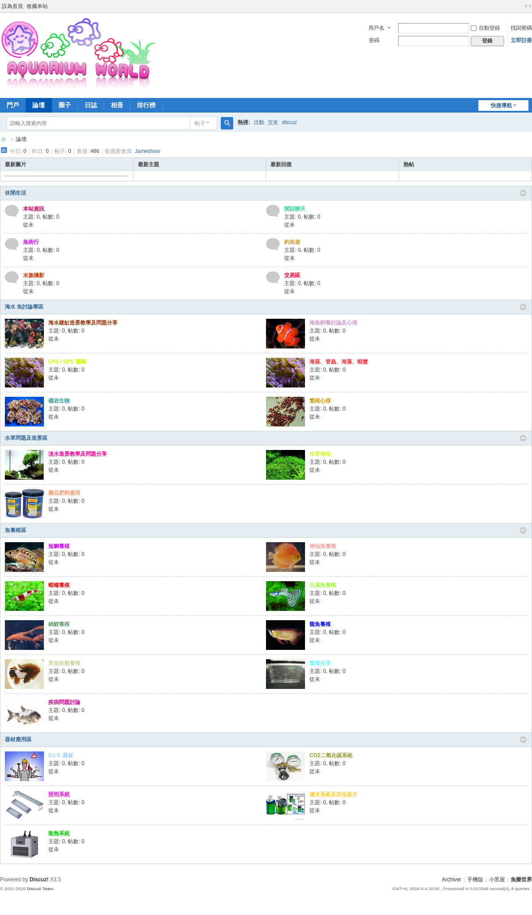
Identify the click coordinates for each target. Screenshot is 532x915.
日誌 (91, 105)
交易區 (292, 275)
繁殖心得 (320, 401)
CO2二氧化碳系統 (330, 755)
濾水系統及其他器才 (333, 794)
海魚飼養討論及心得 (333, 323)
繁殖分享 (320, 663)
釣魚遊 (292, 242)
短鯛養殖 (59, 546)
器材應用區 (18, 739)
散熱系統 (59, 833)
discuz (289, 122)
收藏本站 (37, 6)
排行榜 (146, 105)
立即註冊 (521, 40)
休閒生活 (15, 193)
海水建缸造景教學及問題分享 (82, 323)
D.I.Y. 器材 (60, 755)
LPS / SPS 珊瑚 (67, 362)
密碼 (374, 40)
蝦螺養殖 (59, 585)
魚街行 (31, 242)
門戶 (13, 105)
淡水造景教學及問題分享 (77, 454)
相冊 (117, 105)
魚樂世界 (3, 139)
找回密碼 (521, 28)
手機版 (475, 879)
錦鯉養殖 (59, 624)
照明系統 (59, 794)
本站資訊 (33, 209)
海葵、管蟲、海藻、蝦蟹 (338, 362)
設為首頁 (12, 6)
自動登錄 (485, 28)
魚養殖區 (15, 530)
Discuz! (39, 879)
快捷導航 (501, 105)
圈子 (65, 105)
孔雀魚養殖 (322, 585)
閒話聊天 (294, 209)
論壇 (38, 105)
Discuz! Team (40, 888)
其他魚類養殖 (64, 663)
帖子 (200, 123)
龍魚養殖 (320, 624)
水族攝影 (33, 275)
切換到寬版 (528, 6)
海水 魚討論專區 (24, 307)
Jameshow (147, 151)
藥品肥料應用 (64, 493)
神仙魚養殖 (322, 546)
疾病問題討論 (64, 702)
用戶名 (376, 28)
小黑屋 (497, 879)
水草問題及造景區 (26, 438)
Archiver (452, 879)
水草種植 (320, 454)
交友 (273, 122)
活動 (259, 122)
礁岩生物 (59, 401)
